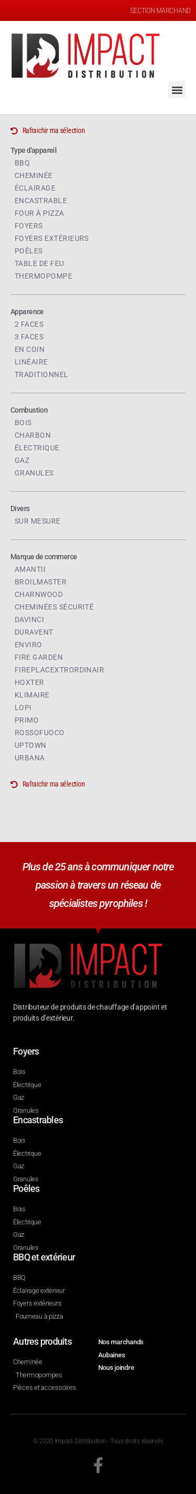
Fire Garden (39, 657)
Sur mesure (38, 521)
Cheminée (34, 175)
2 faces (29, 324)
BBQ (22, 163)
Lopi (23, 707)
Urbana (30, 758)
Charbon (33, 435)
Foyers (29, 226)
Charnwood (39, 594)
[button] (177, 89)
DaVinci (29, 619)
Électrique (37, 448)
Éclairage (35, 188)
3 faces (29, 337)
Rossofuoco (40, 732)
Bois (23, 422)
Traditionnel (41, 374)
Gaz (22, 460)
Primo (27, 720)
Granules (34, 473)
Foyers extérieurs (52, 238)
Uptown (31, 745)
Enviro (28, 644)
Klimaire (32, 695)
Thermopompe (43, 276)
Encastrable (41, 200)
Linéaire (31, 362)
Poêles (29, 251)
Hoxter (29, 682)
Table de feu (39, 263)
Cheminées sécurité (54, 607)
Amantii (30, 569)
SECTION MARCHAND (160, 10)
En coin (29, 349)
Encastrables (38, 1119)
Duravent (34, 632)
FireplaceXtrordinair (59, 670)
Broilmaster (40, 582)
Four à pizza (39, 213)
